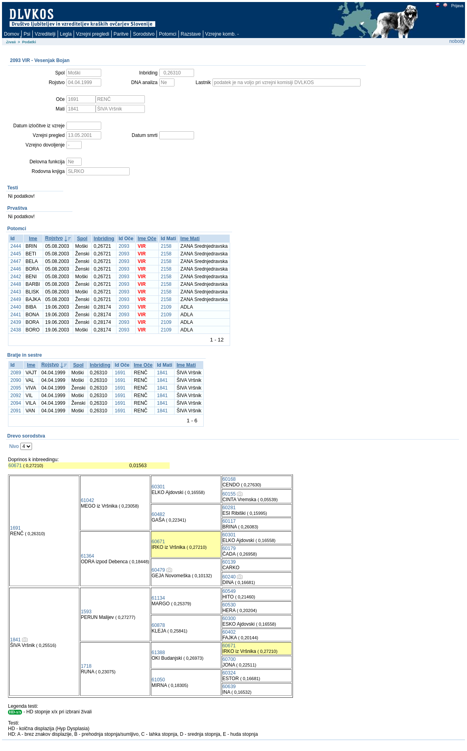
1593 (86, 611)
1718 (86, 666)
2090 (15, 380)
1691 (120, 373)
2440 (15, 307)
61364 (87, 556)
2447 (15, 261)
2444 (15, 246)
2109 (166, 307)
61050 (158, 680)
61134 (158, 598)
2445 (15, 254)
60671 (15, 465)
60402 (229, 632)
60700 (229, 659)
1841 (162, 373)
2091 (15, 411)
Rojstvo (54, 238)
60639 (229, 686)
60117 (229, 521)
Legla (66, 34)
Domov (11, 34)
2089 (15, 373)
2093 (123, 246)
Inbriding (104, 238)
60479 (158, 570)
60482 (158, 514)
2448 (15, 284)
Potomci (167, 34)
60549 (229, 591)
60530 (229, 605)
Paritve (121, 34)
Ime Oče (147, 238)
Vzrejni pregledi (92, 34)
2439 (15, 322)
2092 (15, 395)
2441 (15, 314)
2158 (166, 246)
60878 (158, 625)
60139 (229, 562)
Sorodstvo (143, 34)
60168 (229, 479)
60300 (229, 618)
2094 (15, 403)
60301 (158, 487)
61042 (87, 500)
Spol (82, 238)
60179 (229, 548)
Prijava (457, 6)
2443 (15, 292)
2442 (15, 276)
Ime (33, 238)
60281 (229, 507)
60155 (229, 494)
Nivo (14, 446)
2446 (15, 269)
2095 (15, 388)
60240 (229, 577)
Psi (27, 34)
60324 (229, 673)
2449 (15, 299)
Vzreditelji (45, 34)
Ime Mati (190, 238)
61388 (158, 652)
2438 (15, 330)
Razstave (191, 34)
